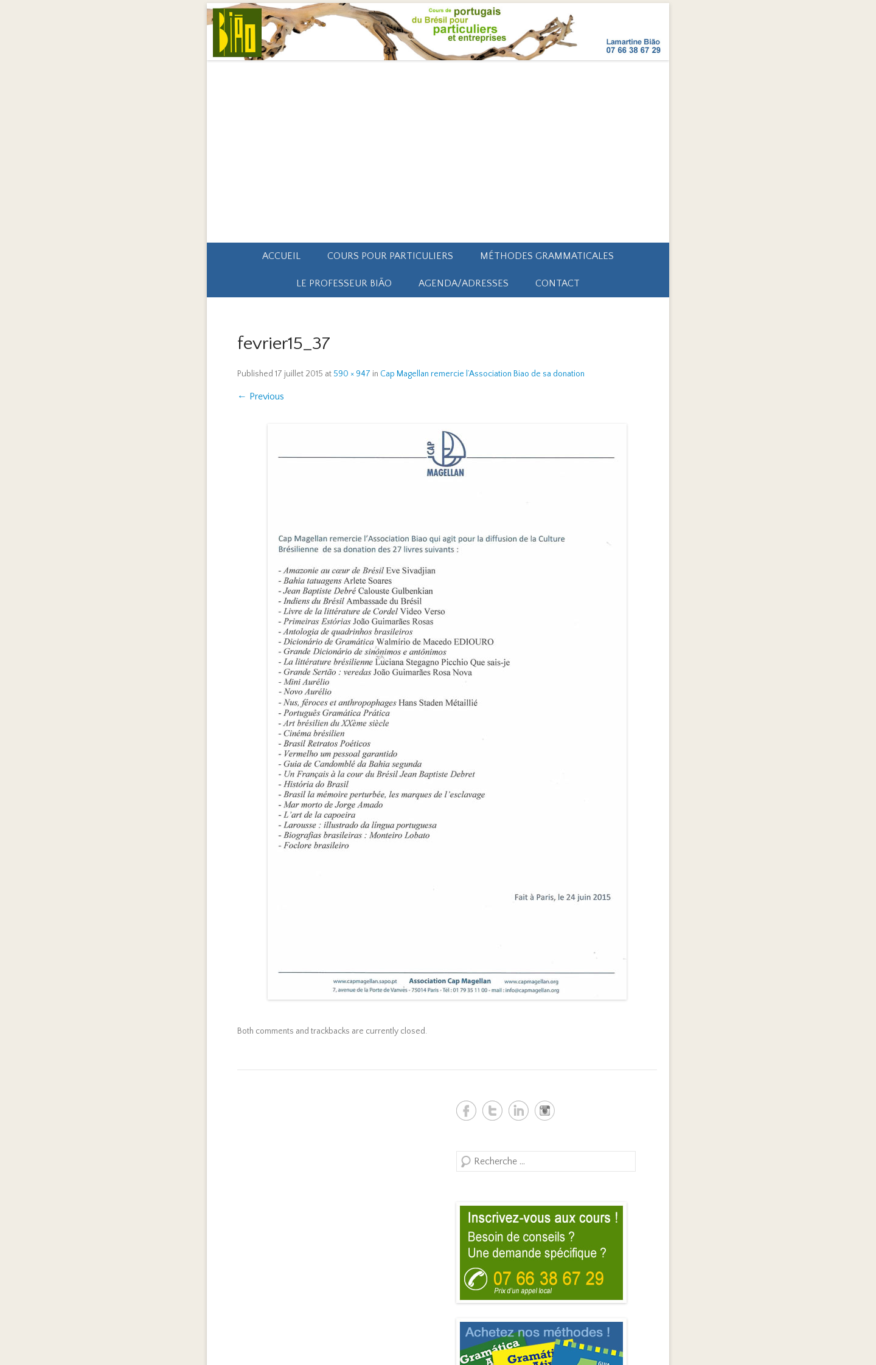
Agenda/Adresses (464, 283)
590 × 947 (351, 374)
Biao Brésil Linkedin (519, 1111)
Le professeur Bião (344, 283)
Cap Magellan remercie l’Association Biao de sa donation (482, 374)
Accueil (281, 256)
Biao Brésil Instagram (545, 1111)
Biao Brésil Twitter (492, 1111)
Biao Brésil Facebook (466, 1111)
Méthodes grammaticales (547, 256)
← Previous (260, 396)
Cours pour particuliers (390, 256)
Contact (557, 283)
